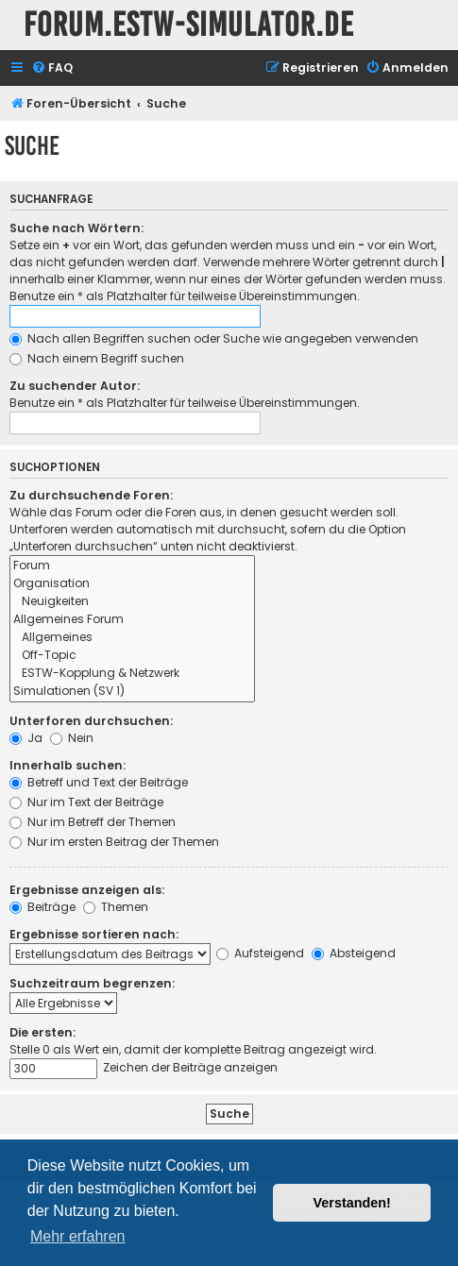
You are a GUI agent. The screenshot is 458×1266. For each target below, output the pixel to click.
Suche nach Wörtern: (76, 228)
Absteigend (354, 953)
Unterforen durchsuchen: (91, 721)
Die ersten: (42, 1032)
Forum (132, 566)
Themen (115, 907)
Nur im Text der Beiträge (86, 802)
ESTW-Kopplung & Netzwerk (132, 674)
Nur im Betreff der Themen (92, 822)
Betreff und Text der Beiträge (98, 782)
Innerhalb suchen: (67, 765)
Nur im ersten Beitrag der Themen (114, 842)
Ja (25, 738)
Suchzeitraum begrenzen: (92, 983)
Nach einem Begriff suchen (96, 358)
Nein (71, 738)
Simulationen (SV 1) (132, 692)
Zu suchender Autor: (74, 386)
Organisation (132, 584)
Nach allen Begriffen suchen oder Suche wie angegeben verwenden (213, 338)
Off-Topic (132, 656)
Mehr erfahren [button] (78, 1236)
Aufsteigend (260, 953)
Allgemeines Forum (132, 620)
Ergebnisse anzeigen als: (86, 890)
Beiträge (42, 907)
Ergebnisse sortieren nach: (93, 934)
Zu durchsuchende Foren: (91, 495)
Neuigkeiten (132, 602)
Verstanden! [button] (352, 1202)
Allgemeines (132, 638)
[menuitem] (52, 68)
